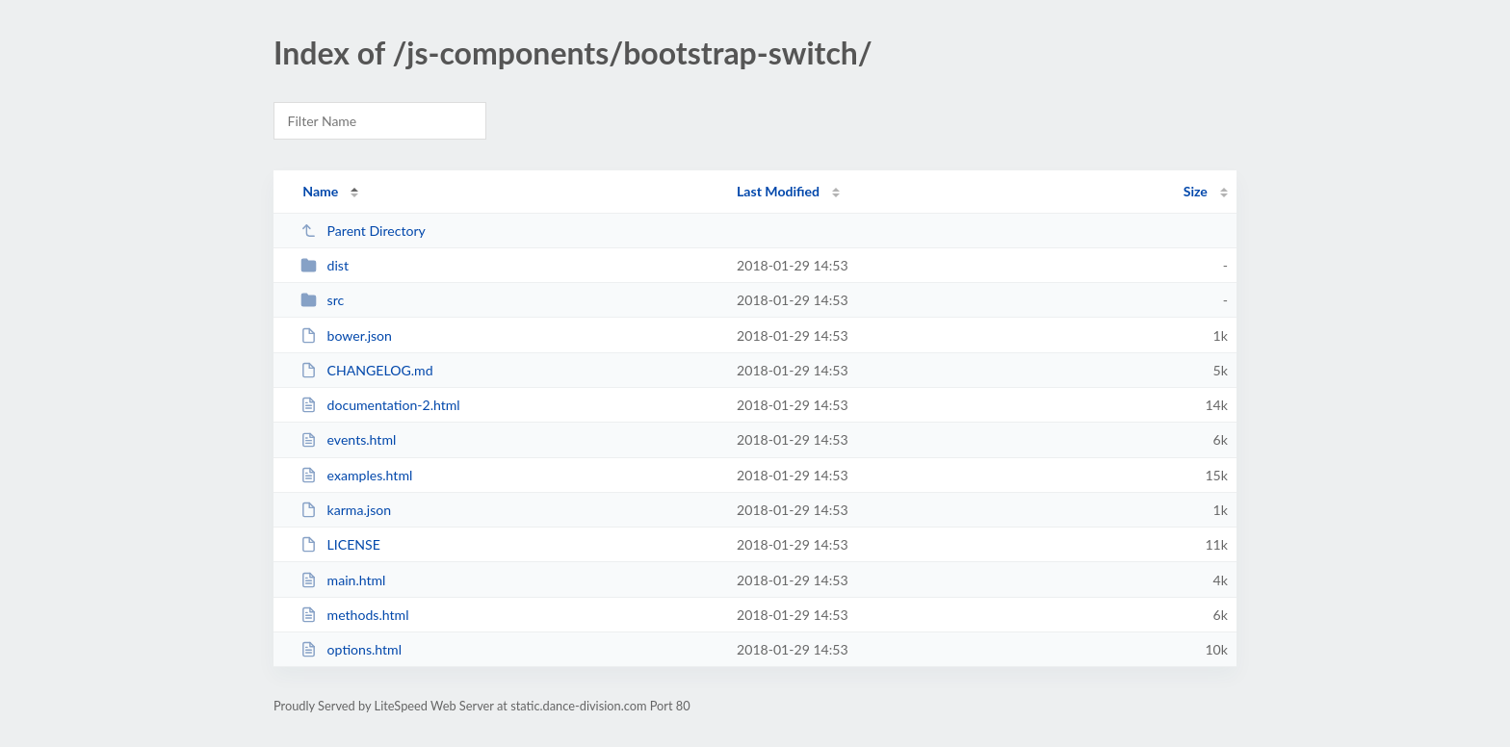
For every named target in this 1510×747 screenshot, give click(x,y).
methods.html (354, 614)
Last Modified (778, 191)
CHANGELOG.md (366, 370)
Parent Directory (363, 230)
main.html (342, 580)
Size (1196, 191)
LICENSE (340, 544)
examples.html (356, 475)
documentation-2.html (380, 405)
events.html (348, 439)
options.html (351, 649)
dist (324, 265)
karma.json (345, 510)
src (322, 300)
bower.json (346, 335)
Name (320, 191)
